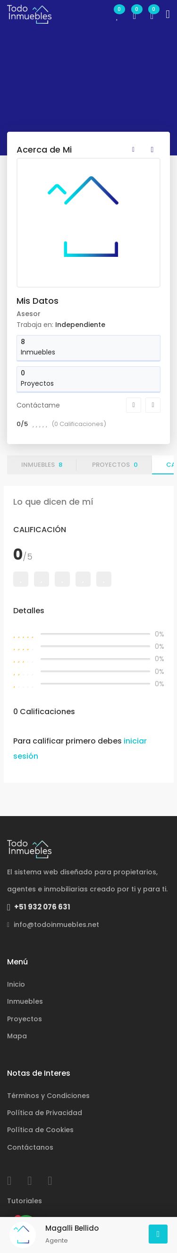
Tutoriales (24, 1201)
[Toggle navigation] (168, 14)
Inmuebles (41, 464)
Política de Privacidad (44, 1112)
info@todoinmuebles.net (53, 924)
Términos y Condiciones (48, 1095)
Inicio (16, 984)
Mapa (17, 1036)
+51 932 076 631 (38, 907)
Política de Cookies (40, 1130)
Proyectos (115, 464)
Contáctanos (30, 1147)
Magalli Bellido (72, 1228)
